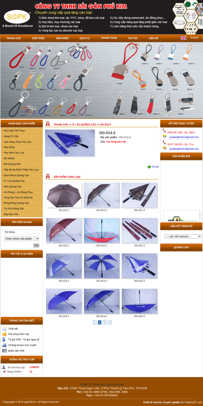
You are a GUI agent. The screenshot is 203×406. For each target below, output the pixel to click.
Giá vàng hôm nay (18, 334)
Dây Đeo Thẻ (11, 214)
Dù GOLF (105, 124)
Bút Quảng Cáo (12, 164)
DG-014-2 (101, 316)
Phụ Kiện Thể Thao (14, 130)
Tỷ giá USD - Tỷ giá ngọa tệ (23, 339)
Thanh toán (109, 38)
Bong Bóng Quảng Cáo (16, 203)
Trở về (153, 166)
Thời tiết (13, 328)
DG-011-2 (101, 210)
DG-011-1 (64, 210)
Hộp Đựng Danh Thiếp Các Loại (21, 169)
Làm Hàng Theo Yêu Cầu (17, 142)
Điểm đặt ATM (16, 350)
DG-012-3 (139, 245)
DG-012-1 (64, 245)
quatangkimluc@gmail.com (184, 137)
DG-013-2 (101, 281)
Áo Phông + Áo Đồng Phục (18, 192)
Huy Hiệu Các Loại (14, 152)
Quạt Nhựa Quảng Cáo (16, 175)
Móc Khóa (9, 147)
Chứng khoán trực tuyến (22, 345)
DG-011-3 (139, 210)
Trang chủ (13, 38)
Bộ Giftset (9, 158)
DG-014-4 (139, 316)
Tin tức (133, 38)
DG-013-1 (64, 281)
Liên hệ (153, 38)
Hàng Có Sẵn (11, 136)
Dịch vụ (85, 38)
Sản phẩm (62, 38)
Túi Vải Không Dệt (14, 208)
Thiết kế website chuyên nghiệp (161, 402)
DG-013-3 (139, 281)
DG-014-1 (64, 316)
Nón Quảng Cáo (12, 186)
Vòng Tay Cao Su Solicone (18, 197)
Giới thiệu (38, 38)
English (195, 37)
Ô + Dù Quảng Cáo (14, 181)
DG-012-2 (101, 245)
